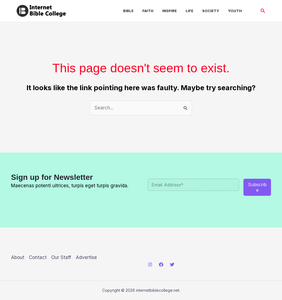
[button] (263, 10)
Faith (147, 11)
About (17, 257)
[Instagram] (150, 264)
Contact (38, 257)
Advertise (86, 257)
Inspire (169, 11)
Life (189, 11)
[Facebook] (161, 264)
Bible (128, 11)
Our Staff (61, 257)
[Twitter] (172, 264)
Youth (235, 11)
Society (210, 11)
